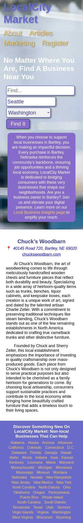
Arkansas (65, 443)
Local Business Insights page (39, 212)
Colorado (34, 447)
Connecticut (54, 447)
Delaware (19, 453)
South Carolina (29, 502)
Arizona (48, 443)
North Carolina (23, 487)
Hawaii (66, 453)
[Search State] (28, 113)
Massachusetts (23, 467)
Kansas (67, 457)
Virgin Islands (22, 512)
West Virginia (22, 517)
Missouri (43, 472)
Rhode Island (52, 497)
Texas (38, 507)
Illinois (27, 457)
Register (55, 43)
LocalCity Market (27, 13)
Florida (35, 453)
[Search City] (31, 102)
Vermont (63, 507)
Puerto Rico (29, 497)
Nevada (36, 477)
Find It (18, 124)
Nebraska (19, 477)
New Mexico (43, 482)
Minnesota (64, 467)
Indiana (41, 457)
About (13, 33)
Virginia (43, 512)
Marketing (19, 43)
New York (63, 482)
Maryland (66, 462)
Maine (51, 462)
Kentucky (16, 462)
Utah (50, 507)
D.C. (70, 447)
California (16, 447)
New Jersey (21, 482)
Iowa (54, 457)
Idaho (14, 457)
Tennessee (21, 507)
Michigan (45, 467)
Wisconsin (45, 517)
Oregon (39, 492)
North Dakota (49, 487)
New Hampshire (58, 477)
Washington (61, 512)
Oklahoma (22, 492)
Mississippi (24, 472)
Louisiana (34, 462)
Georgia (50, 453)
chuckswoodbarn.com (41, 254)
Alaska (33, 443)
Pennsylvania (58, 492)
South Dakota (55, 502)
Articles (40, 33)
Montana (60, 472)
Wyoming (63, 517)
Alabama (17, 443)
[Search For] (40, 90)
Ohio (67, 487)
